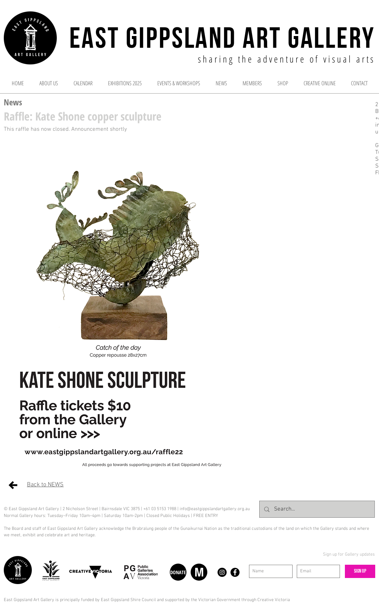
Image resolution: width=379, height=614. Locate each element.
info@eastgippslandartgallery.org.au (215, 509)
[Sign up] (360, 571)
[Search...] (316, 509)
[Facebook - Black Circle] (235, 572)
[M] (199, 572)
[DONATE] (178, 572)
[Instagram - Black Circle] (222, 572)
